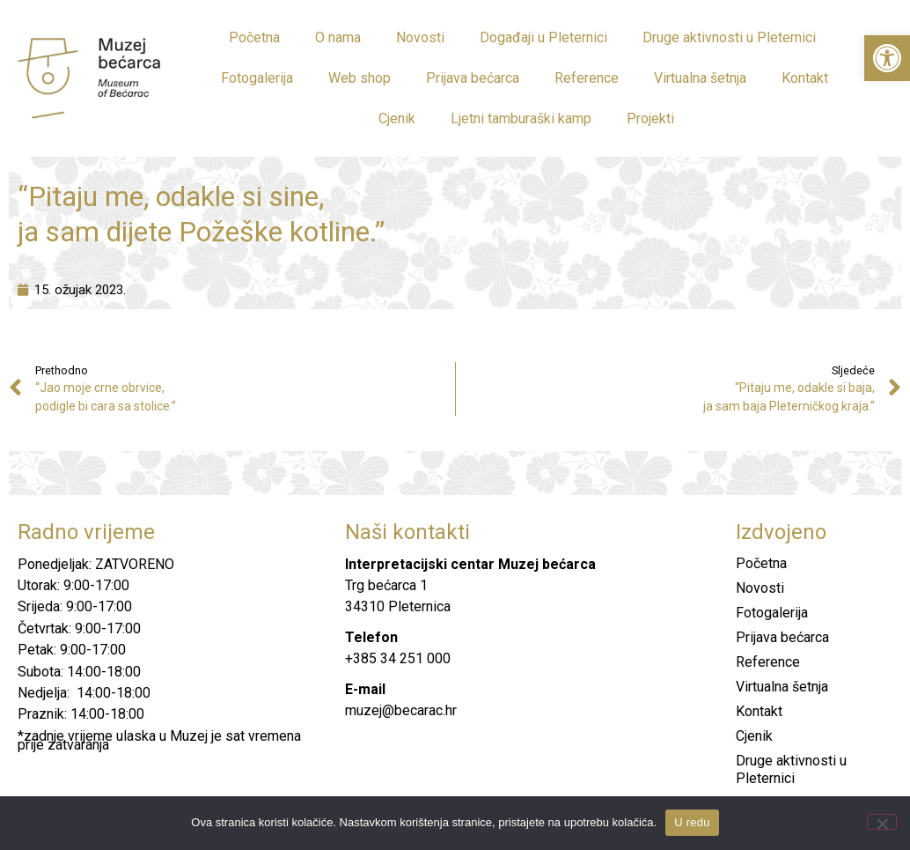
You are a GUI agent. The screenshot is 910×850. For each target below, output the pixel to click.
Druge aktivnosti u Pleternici (729, 37)
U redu (692, 822)
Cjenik (396, 118)
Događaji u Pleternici (543, 37)
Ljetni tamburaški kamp (521, 118)
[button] (887, 58)
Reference (586, 78)
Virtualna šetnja (700, 78)
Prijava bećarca (472, 78)
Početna (254, 37)
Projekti (650, 118)
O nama (338, 37)
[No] (882, 822)
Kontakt (805, 78)
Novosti (420, 37)
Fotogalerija (257, 78)
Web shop (359, 78)
